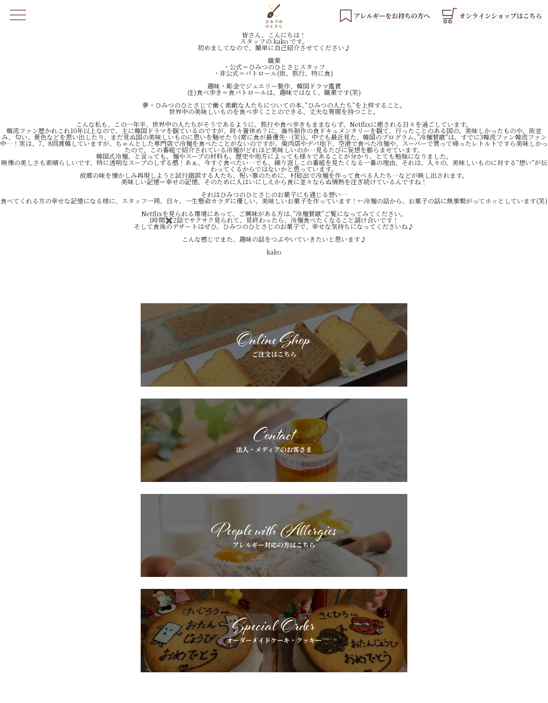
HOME (198, 599)
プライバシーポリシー (215, 693)
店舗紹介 (200, 640)
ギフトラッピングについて (387, 619)
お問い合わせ (470, 626)
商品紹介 (200, 626)
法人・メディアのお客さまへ (390, 605)
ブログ (461, 612)
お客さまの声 (371, 632)
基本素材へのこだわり (282, 599)
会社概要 (260, 693)
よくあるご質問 (274, 640)
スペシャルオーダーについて (291, 626)
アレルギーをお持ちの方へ (288, 612)
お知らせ (464, 599)
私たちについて (208, 612)
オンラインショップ (214, 664)
